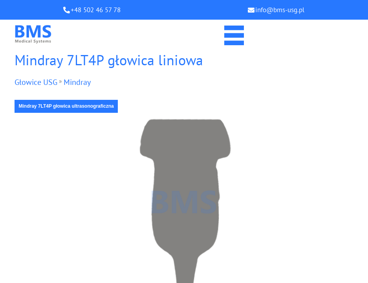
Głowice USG (36, 82)
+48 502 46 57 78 (96, 10)
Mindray (77, 82)
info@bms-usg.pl (279, 10)
